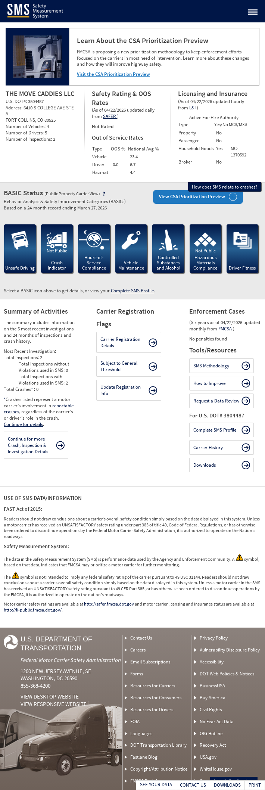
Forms (136, 674)
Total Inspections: (22, 357)
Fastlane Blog (144, 757)
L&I (193, 108)
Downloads (204, 465)
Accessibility (212, 662)
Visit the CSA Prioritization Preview (113, 74)
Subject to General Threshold (118, 366)
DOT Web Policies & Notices (227, 674)
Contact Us (141, 638)
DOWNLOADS (227, 785)
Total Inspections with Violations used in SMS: (42, 379)
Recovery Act (213, 745)
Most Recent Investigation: (30, 351)
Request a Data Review (216, 401)
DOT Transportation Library (158, 745)
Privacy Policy (214, 638)
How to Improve (209, 383)
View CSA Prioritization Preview (192, 196)
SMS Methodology (211, 366)
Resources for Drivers (151, 709)
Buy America (212, 697)
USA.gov (208, 757)
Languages (141, 733)
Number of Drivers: (25, 133)
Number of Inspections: (29, 139)
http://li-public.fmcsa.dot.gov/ (33, 610)
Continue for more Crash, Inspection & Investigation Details (28, 445)
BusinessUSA (212, 685)
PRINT (255, 785)
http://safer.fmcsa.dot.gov (109, 604)
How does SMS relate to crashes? (225, 187)
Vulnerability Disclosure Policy (230, 650)
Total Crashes (19, 389)
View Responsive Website (54, 703)
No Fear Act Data (217, 721)
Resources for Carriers (152, 685)
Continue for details (23, 424)
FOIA (135, 721)
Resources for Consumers (155, 697)
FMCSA (225, 329)
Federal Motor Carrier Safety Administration (71, 659)
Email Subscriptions (150, 662)
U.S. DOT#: (17, 101)
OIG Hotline (211, 733)
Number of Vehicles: (26, 126)
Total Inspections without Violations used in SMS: (44, 367)
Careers (138, 650)
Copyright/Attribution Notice (158, 769)
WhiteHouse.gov (216, 769)
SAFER (110, 116)
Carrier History (208, 447)
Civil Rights (211, 709)
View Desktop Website (50, 696)
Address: (15, 108)
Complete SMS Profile (132, 290)
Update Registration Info (120, 390)
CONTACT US (193, 785)
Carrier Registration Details (120, 342)
